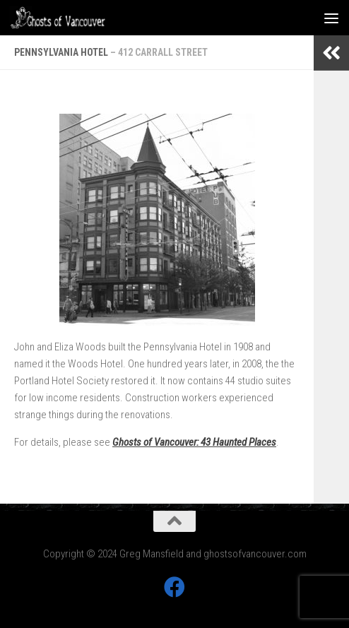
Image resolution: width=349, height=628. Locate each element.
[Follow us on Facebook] (174, 587)
